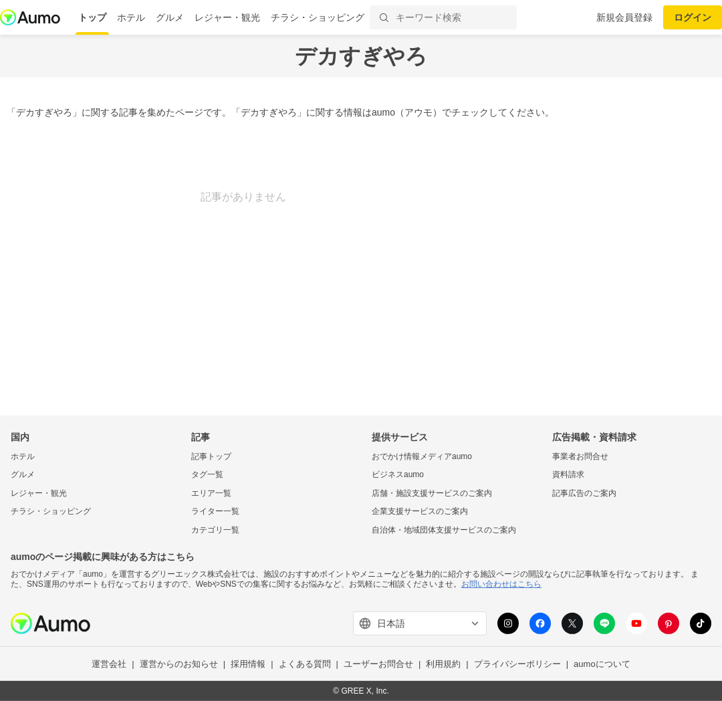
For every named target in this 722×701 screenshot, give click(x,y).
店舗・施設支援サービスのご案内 (432, 493)
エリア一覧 (211, 493)
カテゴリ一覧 (215, 530)
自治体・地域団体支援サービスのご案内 (444, 530)
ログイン (692, 17)
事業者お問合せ (580, 455)
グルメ (170, 17)
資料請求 (568, 474)
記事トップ (211, 455)
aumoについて (602, 664)
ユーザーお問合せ (378, 664)
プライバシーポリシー (517, 664)
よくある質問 (305, 664)
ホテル (131, 17)
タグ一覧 (207, 474)
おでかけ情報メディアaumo (422, 455)
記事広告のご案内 (584, 493)
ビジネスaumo (398, 474)
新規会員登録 (624, 17)
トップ (92, 17)
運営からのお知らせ (179, 664)
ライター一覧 (215, 511)
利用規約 (443, 664)
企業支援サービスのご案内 (420, 511)
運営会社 (109, 664)
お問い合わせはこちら (501, 584)
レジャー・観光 (227, 17)
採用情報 (248, 664)
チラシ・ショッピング (317, 17)
